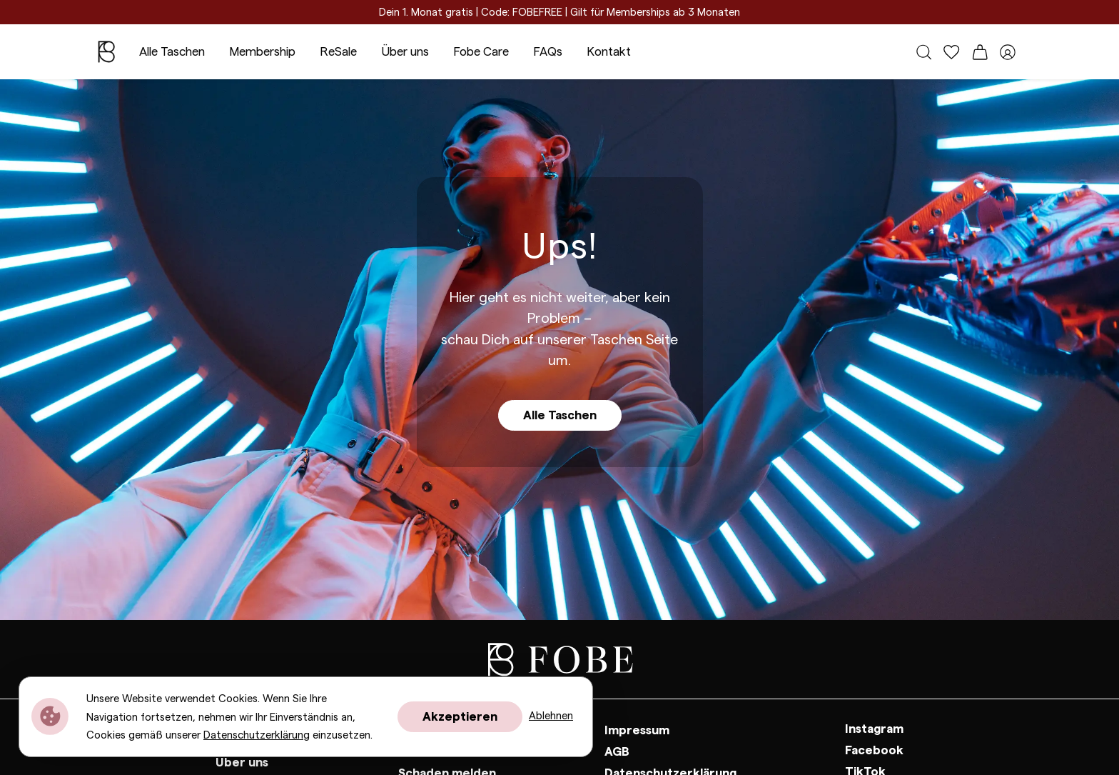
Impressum (636, 730)
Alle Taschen (172, 52)
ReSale (338, 52)
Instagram (874, 729)
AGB (616, 752)
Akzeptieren (459, 717)
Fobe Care (481, 52)
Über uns (405, 52)
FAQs (547, 52)
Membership (262, 52)
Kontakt (609, 52)
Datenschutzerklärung (256, 735)
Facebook (874, 750)
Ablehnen (551, 716)
